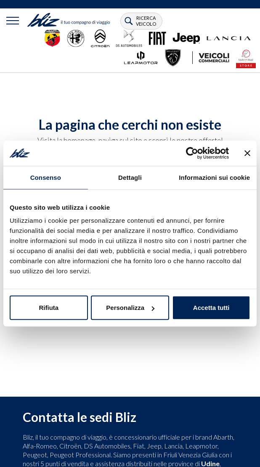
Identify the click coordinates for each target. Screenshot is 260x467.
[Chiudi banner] (247, 153)
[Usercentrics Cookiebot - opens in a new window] (192, 153)
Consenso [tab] (45, 177)
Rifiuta (48, 307)
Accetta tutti (211, 307)
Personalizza (130, 307)
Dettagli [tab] (130, 177)
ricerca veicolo (146, 21)
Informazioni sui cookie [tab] (214, 177)
